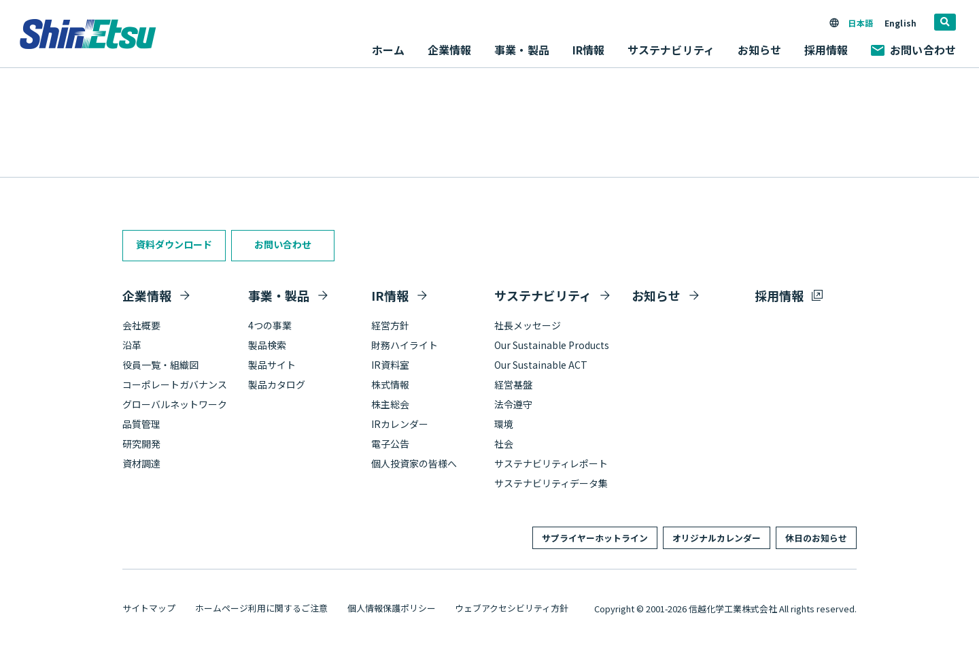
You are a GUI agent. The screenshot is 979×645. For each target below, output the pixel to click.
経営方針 (390, 325)
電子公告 (390, 443)
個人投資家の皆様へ (414, 463)
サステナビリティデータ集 (551, 483)
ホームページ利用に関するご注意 (261, 607)
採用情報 (826, 50)
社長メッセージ (527, 325)
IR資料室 (390, 364)
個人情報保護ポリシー (391, 607)
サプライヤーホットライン (595, 537)
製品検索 (267, 345)
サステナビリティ (542, 295)
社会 (503, 443)
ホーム (388, 50)
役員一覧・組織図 (160, 364)
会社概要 (141, 325)
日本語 (860, 23)
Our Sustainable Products (551, 345)
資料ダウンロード (174, 244)
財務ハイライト (404, 345)
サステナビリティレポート (551, 463)
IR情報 (390, 295)
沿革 (131, 345)
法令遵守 (513, 404)
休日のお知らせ (816, 537)
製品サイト (272, 364)
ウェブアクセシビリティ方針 (511, 607)
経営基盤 (513, 384)
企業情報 (146, 295)
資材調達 (141, 463)
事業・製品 (278, 295)
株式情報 (390, 384)
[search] (945, 22)
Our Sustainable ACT (540, 364)
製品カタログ (276, 384)
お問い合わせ (913, 50)
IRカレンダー (399, 424)
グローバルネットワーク (174, 404)
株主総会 (390, 404)
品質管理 (141, 424)
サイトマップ (148, 607)
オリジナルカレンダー (716, 537)
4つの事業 (270, 325)
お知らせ (760, 50)
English (900, 23)
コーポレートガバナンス (174, 384)
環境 (503, 424)
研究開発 (141, 443)
